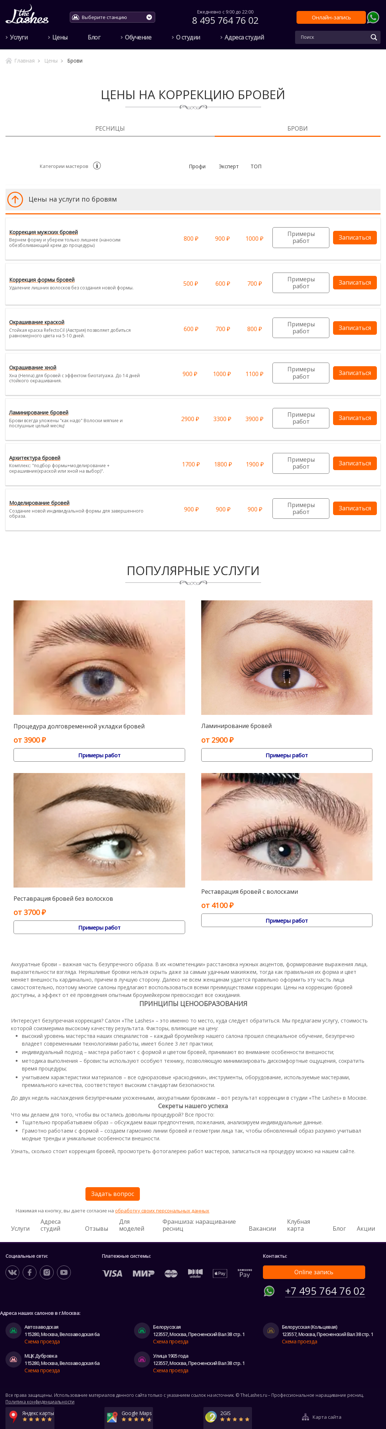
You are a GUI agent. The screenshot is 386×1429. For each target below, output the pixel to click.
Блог (94, 37)
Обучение (138, 37)
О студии (188, 37)
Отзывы (96, 1228)
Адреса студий (244, 37)
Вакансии (262, 1228)
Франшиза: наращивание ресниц (199, 1225)
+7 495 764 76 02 (325, 1289)
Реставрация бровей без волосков (63, 898)
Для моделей (131, 1225)
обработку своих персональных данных (162, 1210)
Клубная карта (298, 1225)
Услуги (18, 37)
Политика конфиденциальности (39, 1399)
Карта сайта (327, 1412)
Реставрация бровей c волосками (249, 891)
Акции (366, 1228)
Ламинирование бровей (236, 726)
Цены (60, 37)
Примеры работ (301, 237)
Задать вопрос (112, 1194)
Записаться (355, 237)
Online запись (313, 1272)
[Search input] (333, 37)
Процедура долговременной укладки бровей (79, 726)
